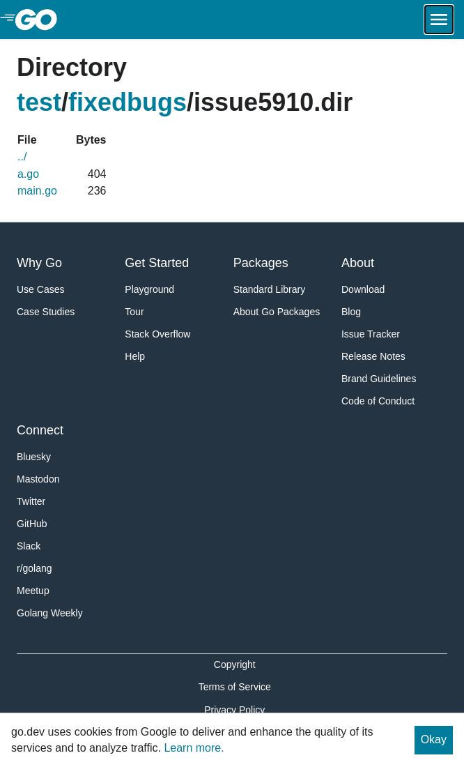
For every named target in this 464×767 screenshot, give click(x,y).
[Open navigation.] (439, 19)
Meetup (33, 590)
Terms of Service (235, 686)
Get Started (157, 263)
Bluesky (34, 456)
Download (363, 289)
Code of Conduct (378, 401)
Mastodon (38, 479)
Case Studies (46, 311)
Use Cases (40, 289)
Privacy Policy (234, 709)
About (357, 263)
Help (135, 356)
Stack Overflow (157, 334)
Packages (260, 263)
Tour (134, 311)
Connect (40, 430)
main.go (37, 191)
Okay (434, 739)
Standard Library (269, 289)
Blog (351, 311)
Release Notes (373, 356)
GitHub (32, 523)
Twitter (31, 501)
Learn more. (194, 748)
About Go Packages (276, 311)
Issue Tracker (370, 334)
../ (21, 156)
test (39, 102)
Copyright (235, 664)
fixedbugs (127, 102)
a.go (28, 174)
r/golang (34, 568)
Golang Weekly (50, 612)
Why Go (39, 263)
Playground (149, 289)
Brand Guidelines (378, 378)
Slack (28, 546)
